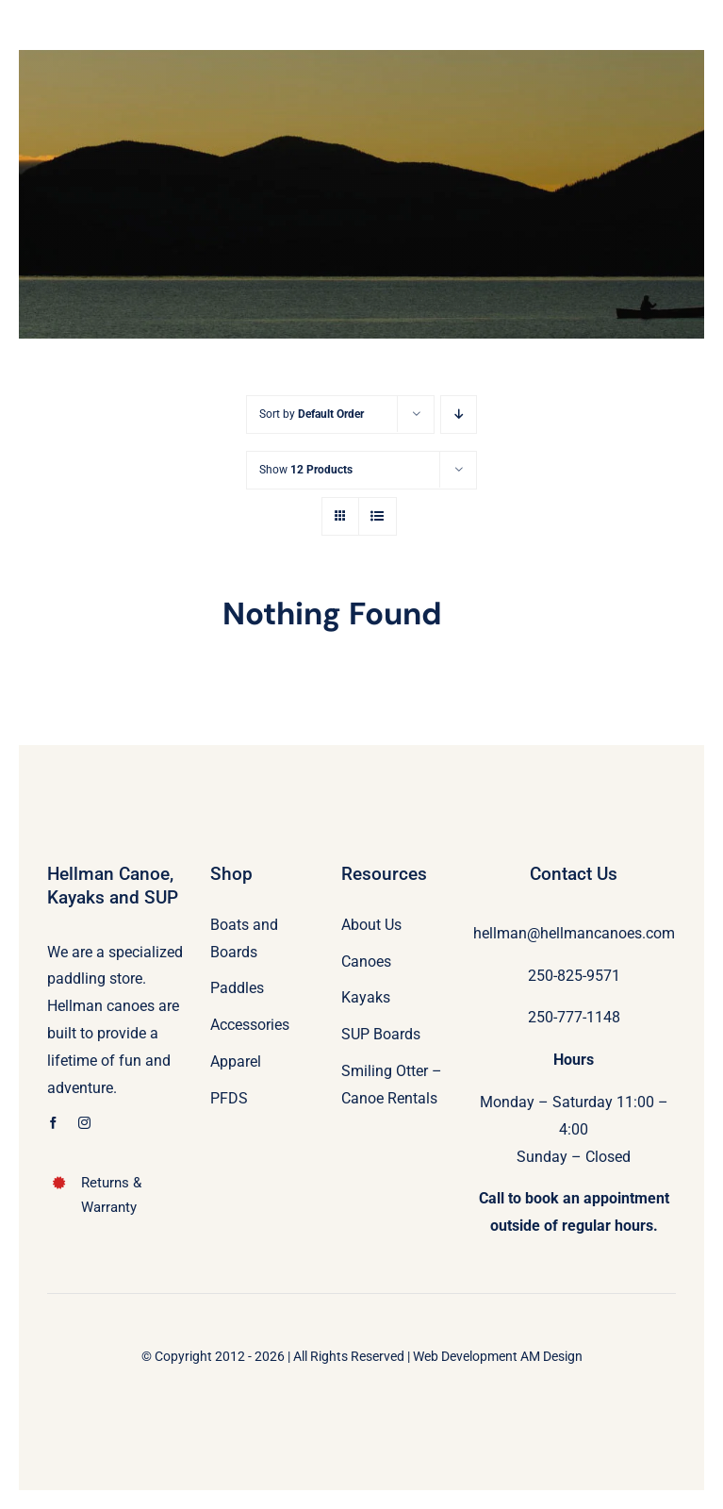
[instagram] (84, 1123)
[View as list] (377, 516)
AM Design (551, 1356)
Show (306, 469)
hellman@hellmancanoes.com (574, 933)
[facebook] (53, 1123)
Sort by (311, 414)
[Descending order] (458, 414)
